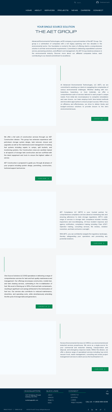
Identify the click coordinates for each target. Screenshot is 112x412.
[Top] (106, 392)
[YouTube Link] (96, 409)
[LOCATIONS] (74, 397)
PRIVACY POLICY (8, 409)
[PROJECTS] (51, 400)
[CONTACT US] (44, 306)
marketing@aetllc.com (31, 400)
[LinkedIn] (92, 409)
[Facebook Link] (88, 409)
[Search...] (83, 2)
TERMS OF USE (18, 409)
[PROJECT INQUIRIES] (76, 403)
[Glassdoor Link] (100, 409)
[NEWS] (49, 403)
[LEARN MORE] (43, 179)
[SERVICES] (51, 398)
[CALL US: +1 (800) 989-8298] (97, 401)
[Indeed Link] (105, 409)
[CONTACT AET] (99, 119)
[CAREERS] (73, 400)
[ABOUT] (50, 395)
